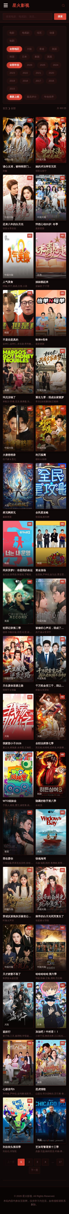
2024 (55, 65)
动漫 (51, 32)
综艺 (39, 32)
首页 (5, 108)
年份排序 (49, 96)
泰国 (37, 56)
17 (60, 1162)
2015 (12, 88)
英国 (49, 56)
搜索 (60, 16)
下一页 (34, 1170)
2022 (25, 72)
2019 (12, 80)
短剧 (12, 40)
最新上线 (14, 96)
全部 (13, 108)
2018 (25, 80)
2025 (42, 65)
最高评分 (31, 96)
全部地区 (14, 49)
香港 (41, 49)
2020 (51, 72)
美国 (54, 49)
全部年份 (14, 65)
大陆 (29, 49)
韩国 (12, 56)
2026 (29, 65)
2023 (12, 72)
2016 (51, 80)
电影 (12, 32)
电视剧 (25, 32)
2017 (38, 80)
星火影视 (20, 5)
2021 (38, 72)
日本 (24, 56)
